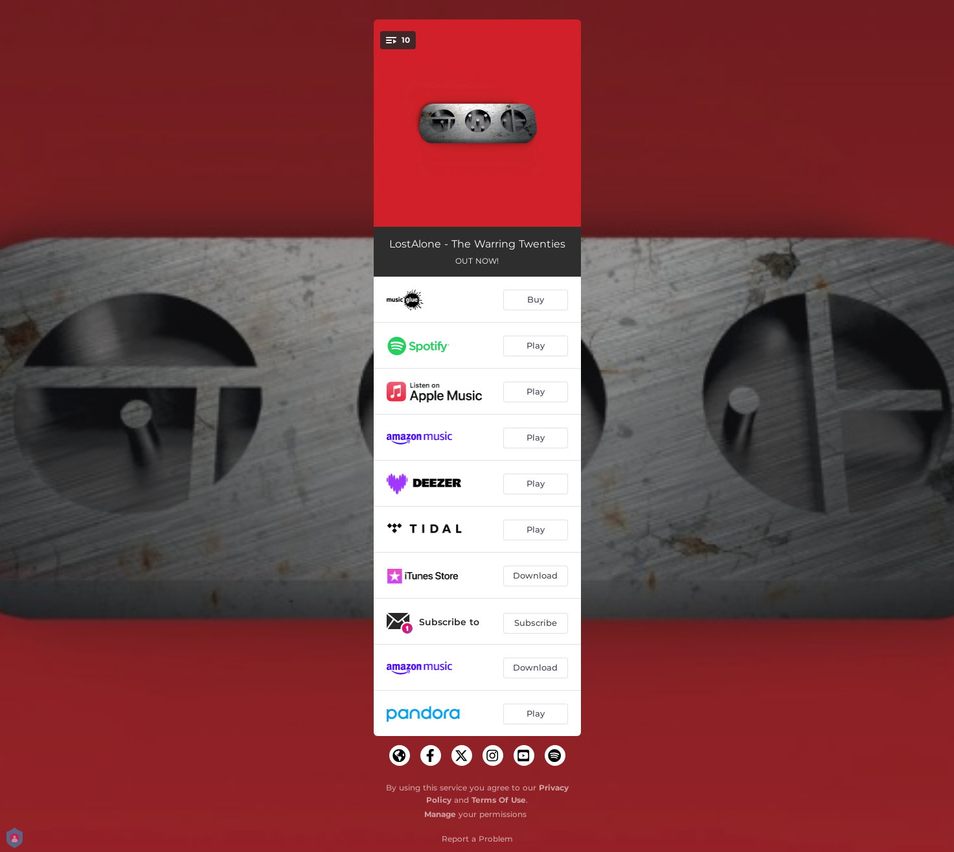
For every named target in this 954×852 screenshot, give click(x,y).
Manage (440, 814)
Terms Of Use (498, 800)
